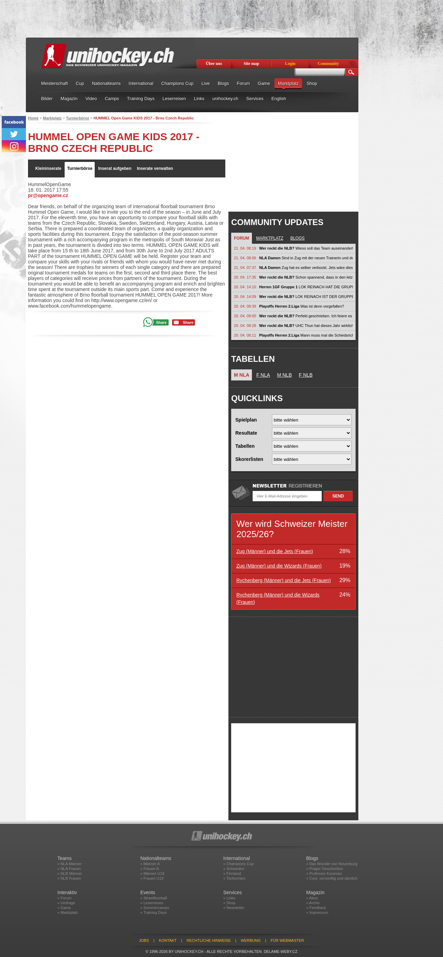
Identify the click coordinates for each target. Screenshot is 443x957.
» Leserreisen (151, 903)
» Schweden (233, 869)
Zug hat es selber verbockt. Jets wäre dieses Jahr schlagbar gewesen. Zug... (306, 267)
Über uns (214, 63)
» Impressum (317, 912)
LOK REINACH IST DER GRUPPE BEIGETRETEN (306, 296)
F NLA (263, 375)
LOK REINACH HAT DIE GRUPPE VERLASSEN (306, 287)
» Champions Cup (238, 864)
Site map (251, 63)
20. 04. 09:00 (245, 316)
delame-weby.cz (281, 951)
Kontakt (168, 940)
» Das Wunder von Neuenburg (331, 864)
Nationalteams (106, 83)
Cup (80, 83)
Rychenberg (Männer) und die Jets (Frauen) (283, 580)
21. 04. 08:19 (245, 248)
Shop (312, 83)
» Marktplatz (67, 912)
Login (290, 63)
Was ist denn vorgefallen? (301, 306)
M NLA (241, 375)
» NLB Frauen (69, 878)
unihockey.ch (225, 98)
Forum (243, 83)
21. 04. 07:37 (245, 267)
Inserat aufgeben (114, 168)
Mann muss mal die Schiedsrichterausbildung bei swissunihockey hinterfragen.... (306, 335)
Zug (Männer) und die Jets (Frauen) (274, 551)
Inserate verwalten (155, 168)
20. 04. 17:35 (245, 277)
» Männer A (150, 864)
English (278, 98)
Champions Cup (177, 83)
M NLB (284, 375)
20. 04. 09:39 (245, 306)
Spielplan (246, 420)
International (141, 83)
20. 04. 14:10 (245, 287)
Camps (112, 98)
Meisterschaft (54, 83)
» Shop (229, 903)
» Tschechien (234, 878)
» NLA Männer (69, 864)
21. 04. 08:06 (245, 258)
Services (255, 98)
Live (205, 83)
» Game (64, 908)
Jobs (144, 940)
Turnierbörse (77, 118)
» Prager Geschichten (324, 869)
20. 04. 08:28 (245, 325)
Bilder (47, 98)
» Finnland (232, 873)
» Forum (64, 898)
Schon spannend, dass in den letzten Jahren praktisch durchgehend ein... (306, 277)
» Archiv (313, 903)
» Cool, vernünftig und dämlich (332, 878)
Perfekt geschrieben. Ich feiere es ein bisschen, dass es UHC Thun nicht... (306, 316)
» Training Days (153, 912)
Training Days (141, 98)
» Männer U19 (152, 873)
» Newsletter (233, 908)
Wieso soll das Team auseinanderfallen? (306, 248)
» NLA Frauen (69, 869)
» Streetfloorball (153, 898)
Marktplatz (288, 83)
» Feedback (316, 908)
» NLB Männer (69, 873)
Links (199, 98)
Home (33, 118)
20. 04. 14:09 (245, 296)
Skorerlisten (249, 459)
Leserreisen (174, 98)
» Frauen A (149, 869)
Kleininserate (48, 168)
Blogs (223, 83)
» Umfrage (66, 903)
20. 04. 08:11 (245, 335)
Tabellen (245, 446)
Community (328, 63)
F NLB (306, 375)
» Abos (312, 898)
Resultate (246, 433)
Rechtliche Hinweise (209, 940)
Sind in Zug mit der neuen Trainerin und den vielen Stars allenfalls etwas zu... (306, 258)
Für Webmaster (287, 940)
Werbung (251, 940)
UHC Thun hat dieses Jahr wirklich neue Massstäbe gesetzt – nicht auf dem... (306, 325)
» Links (229, 898)
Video (91, 98)
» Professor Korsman (324, 873)
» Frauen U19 (151, 878)
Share (161, 322)
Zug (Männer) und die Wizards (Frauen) (279, 566)
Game (264, 83)
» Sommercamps (154, 908)
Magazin (68, 98)
